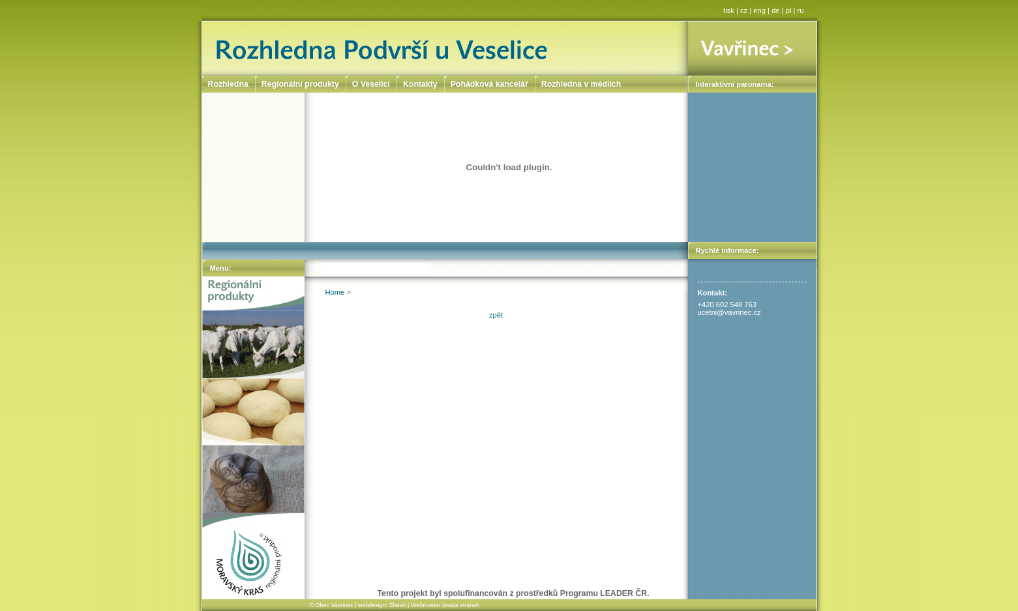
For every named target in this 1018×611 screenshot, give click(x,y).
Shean (397, 605)
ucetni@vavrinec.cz (729, 312)
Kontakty (420, 84)
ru (801, 10)
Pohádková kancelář (489, 84)
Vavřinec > (752, 48)
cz (743, 10)
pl (789, 10)
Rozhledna (228, 84)
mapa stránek (461, 605)
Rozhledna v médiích (581, 84)
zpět (496, 315)
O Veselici (371, 84)
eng (759, 10)
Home (335, 292)
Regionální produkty (300, 84)
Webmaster (426, 605)
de (775, 10)
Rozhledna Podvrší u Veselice (445, 48)
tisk (728, 10)
